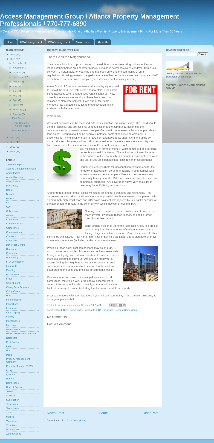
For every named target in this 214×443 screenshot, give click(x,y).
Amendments (13, 173)
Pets (8, 346)
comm (9, 215)
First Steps (18, 118)
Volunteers (12, 425)
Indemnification (14, 299)
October (17, 72)
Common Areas (14, 223)
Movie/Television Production (21, 333)
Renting (119, 310)
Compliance (76, 310)
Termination (12, 404)
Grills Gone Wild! (21, 130)
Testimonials (12, 408)
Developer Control (15, 244)
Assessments (13, 181)
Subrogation (12, 400)
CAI (8, 202)
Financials (11, 266)
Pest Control (12, 342)
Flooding (10, 270)
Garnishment (13, 283)
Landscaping (13, 312)
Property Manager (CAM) (19, 366)
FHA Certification (15, 261)
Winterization (13, 429)
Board (58, 310)
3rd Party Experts (15, 164)
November (18, 67)
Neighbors (11, 338)
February (18, 109)
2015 (13, 59)
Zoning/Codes (13, 433)
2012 (13, 146)
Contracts (11, 236)
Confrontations (14, 232)
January (17, 114)
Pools (9, 354)
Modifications (13, 329)
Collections (12, 211)
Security (10, 395)
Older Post (150, 413)
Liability (10, 316)
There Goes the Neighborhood (21, 124)
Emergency (12, 257)
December (18, 63)
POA (8, 350)
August (17, 81)
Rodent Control (14, 387)
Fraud (9, 278)
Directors (11, 249)
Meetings (11, 325)
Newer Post (55, 413)
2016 (13, 54)
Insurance (108, 310)
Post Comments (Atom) (74, 420)
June (16, 91)
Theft (9, 412)
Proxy (9, 370)
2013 (13, 142)
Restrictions (130, 310)
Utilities (10, 416)
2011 (13, 151)
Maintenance (83, 42)
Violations (11, 421)
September (19, 77)
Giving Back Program (17, 287)
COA (65, 310)
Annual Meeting (14, 177)
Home (10, 42)
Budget (10, 194)
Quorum (10, 374)
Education (11, 253)
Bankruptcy (12, 185)
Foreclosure (12, 274)
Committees (12, 219)
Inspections (12, 304)
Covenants (89, 310)
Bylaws (10, 198)
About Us (102, 42)
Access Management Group (21, 168)
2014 (13, 137)
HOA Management (31, 42)
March (16, 105)
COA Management (59, 42)
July (15, 86)
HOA (99, 310)
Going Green (13, 291)
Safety (9, 391)
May (15, 95)
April (15, 100)
